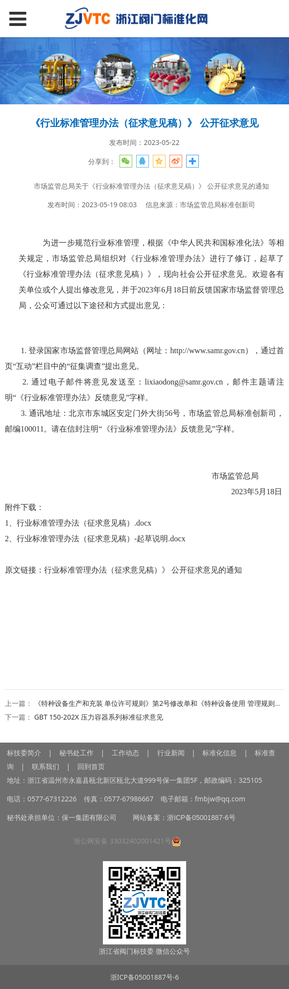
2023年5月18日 (218, 491)
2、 (95, 538)
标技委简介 (24, 752)
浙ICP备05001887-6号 (201, 817)
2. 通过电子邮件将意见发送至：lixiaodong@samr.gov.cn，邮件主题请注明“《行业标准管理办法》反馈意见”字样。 (144, 390)
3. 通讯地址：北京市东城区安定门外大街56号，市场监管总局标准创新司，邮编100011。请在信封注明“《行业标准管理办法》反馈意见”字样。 (144, 421)
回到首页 (91, 766)
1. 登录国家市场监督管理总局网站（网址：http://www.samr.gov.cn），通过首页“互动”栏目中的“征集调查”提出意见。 (144, 358)
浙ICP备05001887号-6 (144, 977)
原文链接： (123, 570)
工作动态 (125, 752)
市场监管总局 (246, 476)
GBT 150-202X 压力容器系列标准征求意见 (98, 717)
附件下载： (24, 507)
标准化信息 (219, 752)
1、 (78, 523)
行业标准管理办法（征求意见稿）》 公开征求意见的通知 (143, 570)
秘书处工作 (76, 752)
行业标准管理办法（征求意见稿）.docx (84, 523)
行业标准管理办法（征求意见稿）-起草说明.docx (101, 538)
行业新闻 (171, 752)
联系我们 (45, 766)
